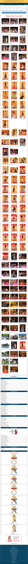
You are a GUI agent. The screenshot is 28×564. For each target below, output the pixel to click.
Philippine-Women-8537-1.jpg (5, 299)
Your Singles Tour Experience (4, 441)
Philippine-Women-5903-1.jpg (5, 222)
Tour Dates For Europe (4, 382)
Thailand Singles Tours (4, 418)
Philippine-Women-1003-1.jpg (5, 24)
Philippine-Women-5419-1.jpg (5, 89)
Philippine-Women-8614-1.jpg (14, 315)
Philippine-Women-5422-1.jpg (14, 89)
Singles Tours (14, 547)
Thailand (21, 10)
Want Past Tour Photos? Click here (7, 12)
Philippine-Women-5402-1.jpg (5, 70)
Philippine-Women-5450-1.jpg (5, 128)
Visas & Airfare (3, 449)
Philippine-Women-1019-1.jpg (5, 43)
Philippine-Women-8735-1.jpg (5, 357)
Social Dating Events (3, 389)
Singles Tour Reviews (3, 388)
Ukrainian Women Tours (4, 392)
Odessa (17, 7)
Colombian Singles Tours (4, 405)
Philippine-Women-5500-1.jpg (14, 136)
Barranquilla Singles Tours (4, 409)
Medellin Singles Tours (4, 410)
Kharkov (13, 7)
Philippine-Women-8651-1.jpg (14, 357)
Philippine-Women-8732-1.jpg (5, 349)
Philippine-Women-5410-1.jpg (14, 80)
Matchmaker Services (14, 555)
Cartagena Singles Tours (4, 406)
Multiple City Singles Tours (4, 384)
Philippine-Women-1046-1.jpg (14, 51)
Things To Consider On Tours (4, 445)
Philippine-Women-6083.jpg (14, 268)
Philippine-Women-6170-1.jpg (5, 285)
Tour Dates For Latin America (4, 383)
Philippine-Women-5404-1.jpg (14, 70)
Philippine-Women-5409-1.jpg (5, 80)
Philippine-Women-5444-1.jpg (5, 118)
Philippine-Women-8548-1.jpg (5, 307)
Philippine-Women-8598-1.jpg (5, 315)
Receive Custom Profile (14, 552)
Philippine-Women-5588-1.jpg (14, 146)
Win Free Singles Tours (14, 554)
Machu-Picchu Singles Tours (4, 413)
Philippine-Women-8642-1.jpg (5, 332)
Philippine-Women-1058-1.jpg (14, 349)
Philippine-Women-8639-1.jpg (14, 322)
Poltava (6, 7)
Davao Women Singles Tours (4, 422)
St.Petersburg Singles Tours (4, 402)
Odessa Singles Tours (3, 400)
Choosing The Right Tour (4, 444)
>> (18, 1)
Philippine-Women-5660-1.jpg (5, 193)
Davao (9, 10)
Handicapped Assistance (14, 562)
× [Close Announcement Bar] (25, 0)
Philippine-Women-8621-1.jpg (5, 373)
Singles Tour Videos (3, 387)
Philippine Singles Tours (4, 419)
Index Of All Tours (3, 379)
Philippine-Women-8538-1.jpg (14, 299)
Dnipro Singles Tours (3, 396)
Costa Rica (6, 10)
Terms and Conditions (14, 558)
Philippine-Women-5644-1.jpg (14, 164)
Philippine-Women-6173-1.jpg (14, 285)
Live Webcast (14, 559)
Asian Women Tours (3, 417)
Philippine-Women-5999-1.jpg (5, 260)
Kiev (2, 7)
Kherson (21, 7)
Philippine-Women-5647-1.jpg (5, 174)
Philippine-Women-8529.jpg (23, 285)
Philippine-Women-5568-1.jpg (5, 146)
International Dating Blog (4, 439)
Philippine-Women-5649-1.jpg (14, 174)
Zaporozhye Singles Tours (4, 397)
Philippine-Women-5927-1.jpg (5, 241)
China (17, 10)
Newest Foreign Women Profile (14, 551)
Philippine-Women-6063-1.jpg (5, 268)
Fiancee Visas (2, 448)
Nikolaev (10, 7)
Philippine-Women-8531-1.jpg (5, 292)
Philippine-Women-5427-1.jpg (5, 99)
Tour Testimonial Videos (4, 435)
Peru (2, 10)
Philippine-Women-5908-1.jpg (14, 222)
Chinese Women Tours (4, 423)
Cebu (13, 10)
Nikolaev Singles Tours (4, 401)
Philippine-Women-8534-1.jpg (14, 292)
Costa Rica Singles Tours (4, 414)
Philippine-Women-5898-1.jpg (14, 212)
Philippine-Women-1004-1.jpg (14, 24)
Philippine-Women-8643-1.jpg (14, 332)
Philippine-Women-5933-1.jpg (14, 241)
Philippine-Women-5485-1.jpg (5, 136)
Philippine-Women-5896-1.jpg (5, 212)
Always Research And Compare (5, 440)
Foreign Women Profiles (14, 548)
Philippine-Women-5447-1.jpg (14, 118)
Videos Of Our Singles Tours (4, 436)
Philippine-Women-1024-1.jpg (14, 43)
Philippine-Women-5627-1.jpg (5, 164)
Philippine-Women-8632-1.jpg (14, 373)
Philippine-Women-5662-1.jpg (14, 193)
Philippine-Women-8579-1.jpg (14, 307)
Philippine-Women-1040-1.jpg (5, 51)
